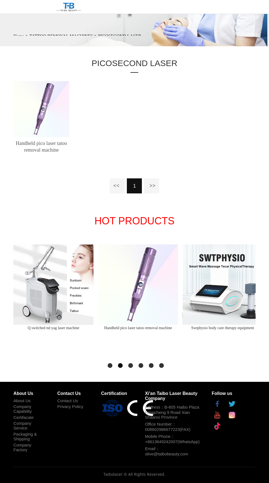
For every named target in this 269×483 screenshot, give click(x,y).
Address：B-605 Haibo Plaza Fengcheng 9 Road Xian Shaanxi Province (172, 412)
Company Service (22, 425)
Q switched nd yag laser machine (53, 328)
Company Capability (22, 409)
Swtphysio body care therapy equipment (222, 328)
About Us (22, 400)
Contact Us (67, 400)
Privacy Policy (70, 406)
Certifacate (23, 417)
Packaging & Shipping (25, 436)
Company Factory (22, 447)
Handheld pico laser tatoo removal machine (41, 146)
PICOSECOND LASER (134, 63)
